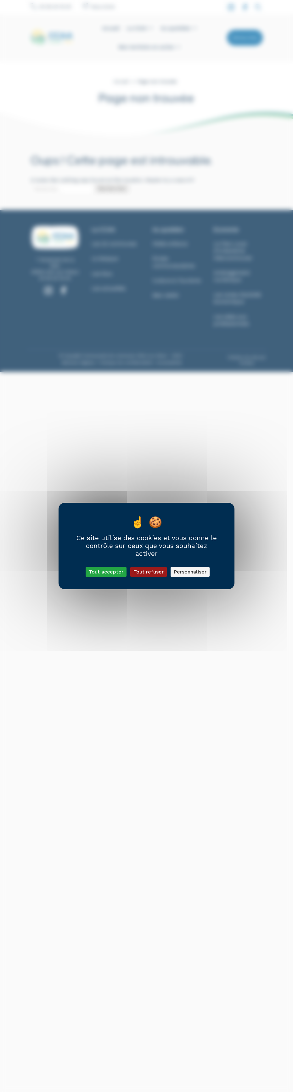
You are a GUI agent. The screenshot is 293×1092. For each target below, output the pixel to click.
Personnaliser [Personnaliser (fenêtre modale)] (190, 572)
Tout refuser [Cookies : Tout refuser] (148, 572)
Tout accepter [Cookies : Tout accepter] (106, 572)
